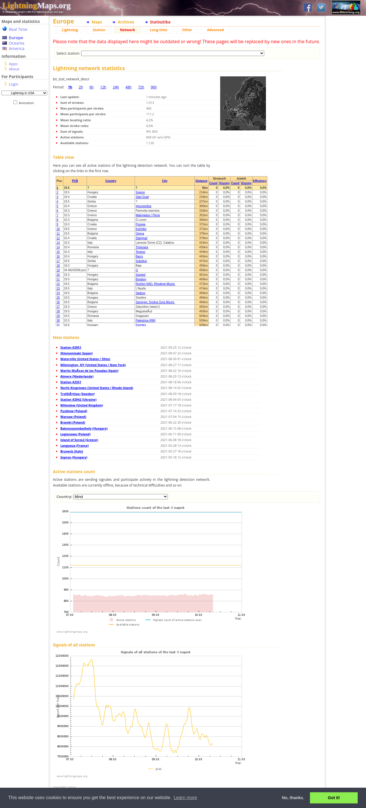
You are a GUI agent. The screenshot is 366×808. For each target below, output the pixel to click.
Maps (97, 22)
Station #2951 (70, 347)
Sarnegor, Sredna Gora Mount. (155, 302)
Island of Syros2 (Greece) (79, 440)
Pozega (140, 224)
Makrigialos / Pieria (148, 215)
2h (81, 87)
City (165, 180)
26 (58, 302)
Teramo (140, 251)
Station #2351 (70, 382)
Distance (202, 180)
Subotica (141, 261)
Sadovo (140, 293)
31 (58, 325)
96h (154, 87)
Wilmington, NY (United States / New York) (93, 365)
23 (58, 288)
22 (58, 283)
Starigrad (141, 238)
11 (58, 233)
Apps (13, 63)
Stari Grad (142, 196)
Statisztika (160, 22)
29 (58, 315)
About (14, 69)
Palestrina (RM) (145, 320)
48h (129, 87)
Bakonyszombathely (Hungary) (84, 428)
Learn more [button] (185, 797)
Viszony (224, 183)
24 (58, 293)
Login (13, 84)
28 (58, 311)
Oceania (16, 43)
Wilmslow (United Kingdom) (81, 405)
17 (58, 261)
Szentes (141, 325)
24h (116, 87)
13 (58, 242)
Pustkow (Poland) (73, 411)
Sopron (140, 192)
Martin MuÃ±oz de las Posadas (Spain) (89, 370)
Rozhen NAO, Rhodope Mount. (155, 283)
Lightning (70, 29)
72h (141, 87)
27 (58, 306)
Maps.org (36, 5)
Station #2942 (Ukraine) (78, 399)
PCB (75, 180)
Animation (27, 103)
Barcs (139, 256)
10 (58, 229)
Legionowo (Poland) (75, 434)
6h (91, 87)
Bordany (141, 279)
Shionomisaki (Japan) (76, 353)
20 (58, 274)
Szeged (140, 274)
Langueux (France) (74, 445)
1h (70, 87)
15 (58, 251)
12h (103, 87)
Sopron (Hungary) (73, 457)
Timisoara (142, 247)
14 (58, 247)
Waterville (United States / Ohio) (85, 359)
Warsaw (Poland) (73, 416)
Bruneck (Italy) (71, 451)
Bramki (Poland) (72, 422)
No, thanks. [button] (293, 797)
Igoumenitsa (143, 206)
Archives (126, 22)
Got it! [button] (334, 797)
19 (58, 270)
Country (110, 180)
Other (187, 29)
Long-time (158, 29)
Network (127, 29)
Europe (16, 37)
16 (58, 256)
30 (58, 320)
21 (58, 279)
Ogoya (140, 233)
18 (58, 265)
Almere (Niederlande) (77, 376)
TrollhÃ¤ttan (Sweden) (77, 394)
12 (58, 238)
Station (99, 29)
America (17, 48)
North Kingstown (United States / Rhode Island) (96, 388)
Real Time (18, 29)
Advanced (215, 29)
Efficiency (259, 180)
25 (58, 297)
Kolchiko (141, 229)
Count (213, 183)
